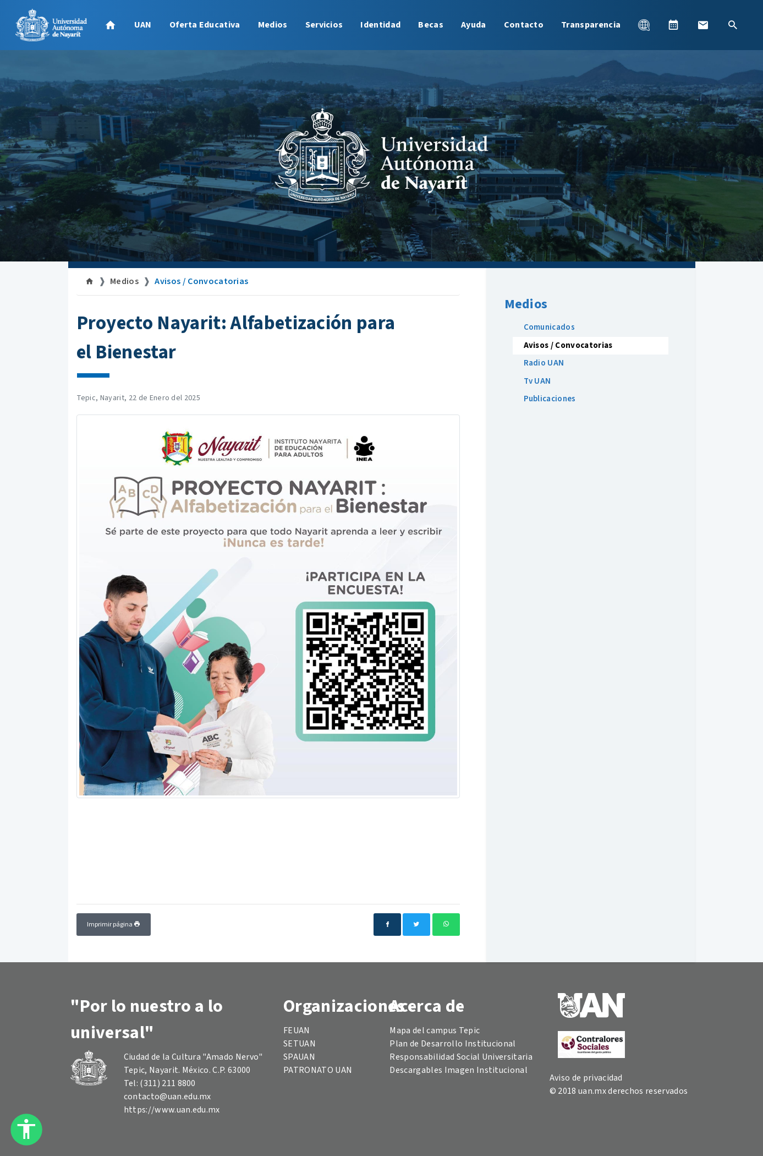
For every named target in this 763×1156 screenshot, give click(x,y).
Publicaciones (550, 399)
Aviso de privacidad (586, 1078)
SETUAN (299, 1044)
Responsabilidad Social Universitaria (461, 1057)
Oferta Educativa (204, 25)
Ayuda (473, 25)
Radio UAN (544, 363)
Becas (430, 25)
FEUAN (296, 1030)
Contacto (524, 25)
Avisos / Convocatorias (201, 281)
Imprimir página (113, 924)
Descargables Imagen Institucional (458, 1070)
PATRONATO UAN (317, 1070)
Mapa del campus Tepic (434, 1030)
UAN (143, 25)
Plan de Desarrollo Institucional (452, 1044)
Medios (273, 25)
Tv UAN (537, 381)
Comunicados (549, 327)
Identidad (380, 25)
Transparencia (591, 25)
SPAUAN (299, 1057)
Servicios (324, 25)
